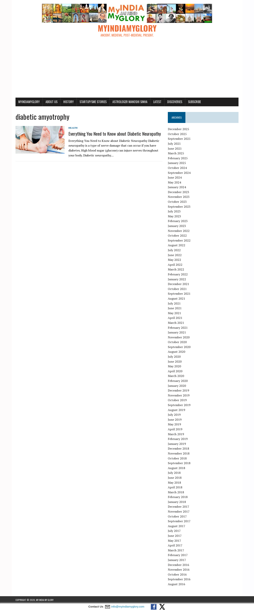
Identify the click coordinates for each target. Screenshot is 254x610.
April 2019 (175, 429)
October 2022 (177, 235)
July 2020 (174, 356)
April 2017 (175, 545)
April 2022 (175, 265)
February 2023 (178, 221)
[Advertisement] (127, 69)
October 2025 (177, 134)
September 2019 (179, 405)
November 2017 (179, 511)
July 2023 (174, 211)
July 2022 (174, 250)
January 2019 (177, 444)
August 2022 (176, 245)
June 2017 (175, 536)
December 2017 (178, 506)
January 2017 (177, 560)
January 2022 (177, 279)
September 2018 (179, 463)
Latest (157, 101)
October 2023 (177, 202)
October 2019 (177, 400)
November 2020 (179, 337)
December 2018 (178, 448)
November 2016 (179, 569)
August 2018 (176, 468)
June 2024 (175, 177)
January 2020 (177, 386)
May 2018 (174, 482)
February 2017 (178, 555)
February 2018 (178, 497)
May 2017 (174, 541)
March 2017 (176, 550)
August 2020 (176, 352)
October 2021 (177, 289)
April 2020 (175, 371)
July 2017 (174, 531)
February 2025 (178, 158)
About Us (51, 101)
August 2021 (176, 298)
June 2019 (175, 419)
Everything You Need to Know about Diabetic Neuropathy (114, 133)
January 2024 (177, 187)
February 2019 (178, 439)
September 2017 (179, 521)
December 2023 (178, 192)
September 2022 (179, 240)
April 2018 (175, 487)
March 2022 (176, 269)
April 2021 (175, 318)
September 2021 (179, 293)
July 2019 (174, 415)
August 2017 (176, 526)
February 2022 (178, 274)
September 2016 (179, 579)
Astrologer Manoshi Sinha (129, 101)
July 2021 (174, 303)
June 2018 (175, 478)
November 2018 (179, 453)
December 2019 (178, 390)
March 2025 (176, 153)
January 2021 (177, 332)
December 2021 (178, 284)
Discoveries (174, 101)
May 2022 (174, 260)
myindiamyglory (29, 101)
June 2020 (175, 361)
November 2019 (179, 395)
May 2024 (174, 182)
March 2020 (176, 376)
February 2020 (178, 381)
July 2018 (174, 473)
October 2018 (177, 458)
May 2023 (174, 216)
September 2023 (179, 206)
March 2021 (176, 323)
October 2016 (177, 574)
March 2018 (176, 492)
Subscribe (194, 101)
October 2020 (177, 342)
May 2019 (174, 424)
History (68, 101)
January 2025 (177, 163)
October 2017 (177, 516)
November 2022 (179, 231)
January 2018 (177, 502)
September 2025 (179, 139)
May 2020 (174, 366)
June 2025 (175, 148)
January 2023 (177, 226)
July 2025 (174, 143)
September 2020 (179, 347)
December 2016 (178, 565)
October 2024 (177, 168)
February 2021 (178, 328)
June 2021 (175, 308)
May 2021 (174, 313)
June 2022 (175, 255)
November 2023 (179, 197)
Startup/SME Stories (93, 101)
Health (72, 127)
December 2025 (178, 129)
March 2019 (176, 434)
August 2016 (176, 584)
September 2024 (179, 173)
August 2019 (176, 410)
